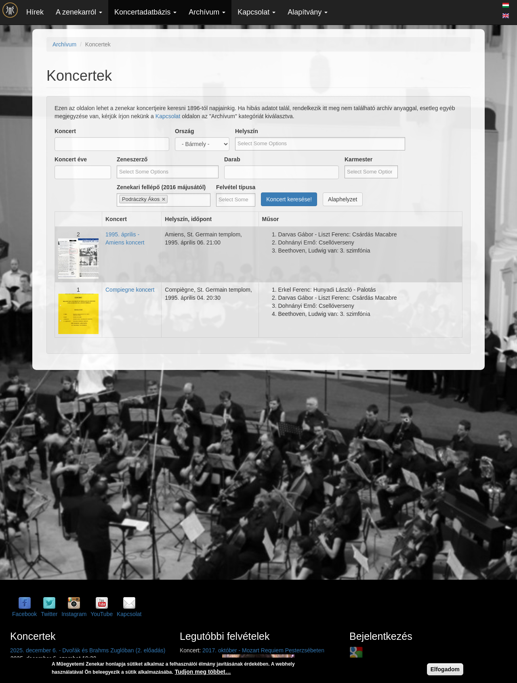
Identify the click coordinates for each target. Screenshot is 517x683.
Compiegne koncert (129, 289)
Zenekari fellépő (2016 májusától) (161, 187)
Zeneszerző (132, 159)
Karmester (358, 159)
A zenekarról (79, 12)
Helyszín (246, 131)
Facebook (24, 614)
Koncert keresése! (289, 199)
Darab (232, 159)
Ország (184, 131)
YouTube (101, 614)
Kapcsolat (256, 12)
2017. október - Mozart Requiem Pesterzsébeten (263, 650)
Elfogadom (445, 669)
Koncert (65, 131)
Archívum (207, 12)
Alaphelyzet (342, 199)
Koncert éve (71, 159)
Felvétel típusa (235, 187)
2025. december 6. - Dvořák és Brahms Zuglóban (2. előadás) (87, 650)
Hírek (35, 12)
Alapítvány (308, 12)
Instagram (73, 614)
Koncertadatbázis (145, 12)
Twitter (49, 614)
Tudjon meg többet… (203, 671)
